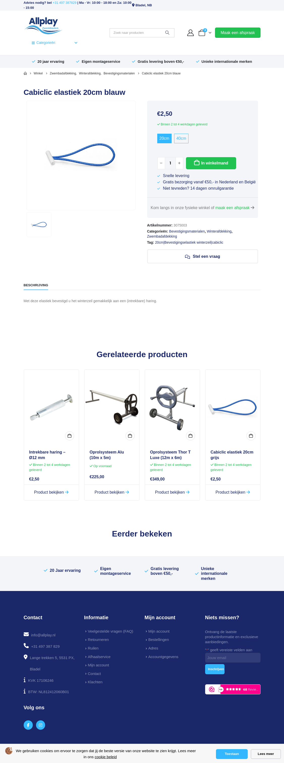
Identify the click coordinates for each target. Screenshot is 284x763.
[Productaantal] (170, 163)
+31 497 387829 (64, 3)
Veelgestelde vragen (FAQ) (110, 631)
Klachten (95, 682)
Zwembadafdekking (162, 236)
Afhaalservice (99, 657)
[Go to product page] (51, 407)
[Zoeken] (167, 33)
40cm (181, 138)
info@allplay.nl (43, 635)
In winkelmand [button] (69, 435)
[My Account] (190, 33)
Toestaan (232, 754)
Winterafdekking (219, 231)
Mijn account (98, 665)
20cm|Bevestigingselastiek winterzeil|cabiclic (189, 242)
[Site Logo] (43, 25)
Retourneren (98, 639)
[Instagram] (40, 725)
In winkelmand (214, 163)
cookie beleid (106, 757)
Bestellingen (158, 639)
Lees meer (266, 754)
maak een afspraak (232, 208)
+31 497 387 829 (45, 646)
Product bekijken (51, 492)
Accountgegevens (163, 657)
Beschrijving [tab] (36, 285)
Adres (153, 648)
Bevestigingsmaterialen (187, 231)
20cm (164, 138)
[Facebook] (28, 725)
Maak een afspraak (237, 33)
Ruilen (93, 648)
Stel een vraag (202, 256)
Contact (94, 673)
